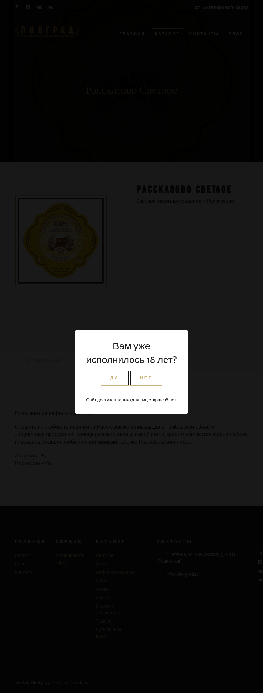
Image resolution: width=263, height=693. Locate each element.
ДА (114, 378)
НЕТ (146, 378)
